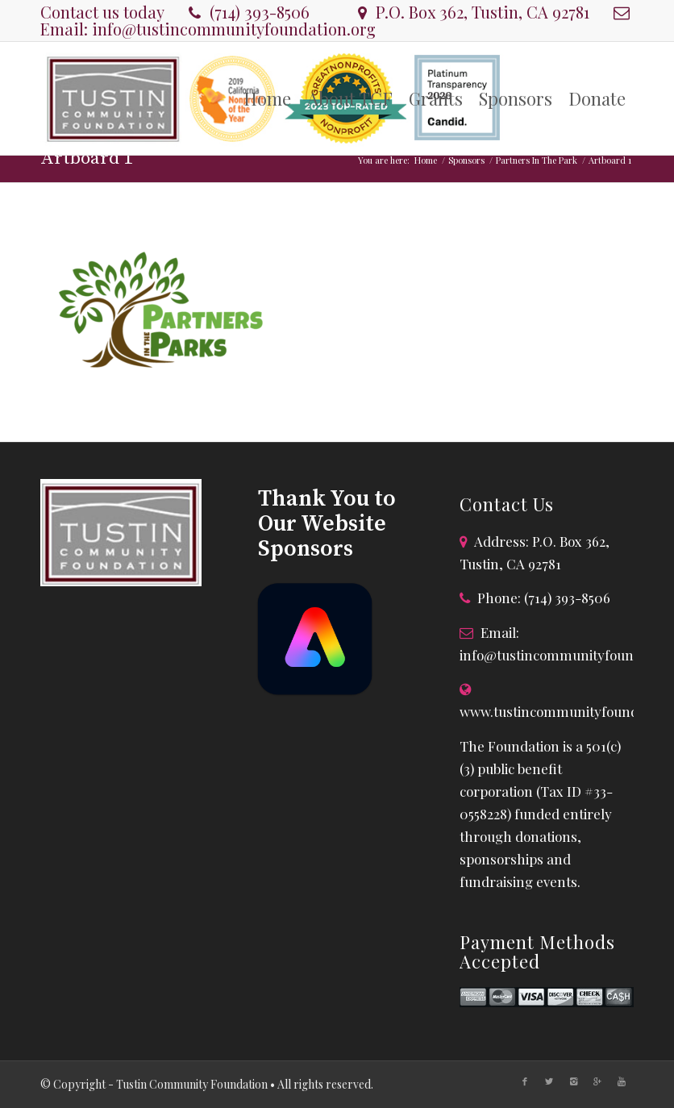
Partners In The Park (536, 160)
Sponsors (466, 160)
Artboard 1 (86, 158)
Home (425, 160)
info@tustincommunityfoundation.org (234, 29)
